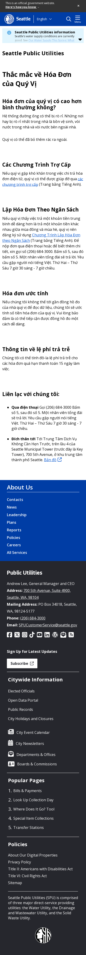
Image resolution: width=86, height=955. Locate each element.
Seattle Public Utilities (33, 53)
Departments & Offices (36, 754)
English (42, 19)
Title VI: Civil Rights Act (27, 875)
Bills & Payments (27, 790)
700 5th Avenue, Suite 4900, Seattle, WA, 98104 (39, 594)
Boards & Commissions (37, 764)
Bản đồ (53, 459)
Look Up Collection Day (33, 799)
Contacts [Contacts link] (15, 499)
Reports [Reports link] (14, 529)
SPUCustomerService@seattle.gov (48, 625)
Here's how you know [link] (22, 7)
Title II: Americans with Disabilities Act (40, 868)
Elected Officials (21, 691)
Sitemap (15, 882)
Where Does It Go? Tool (33, 809)
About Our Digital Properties (33, 855)
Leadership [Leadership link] (17, 514)
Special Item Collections (33, 818)
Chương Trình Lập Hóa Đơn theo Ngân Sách (41, 237)
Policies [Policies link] (13, 537)
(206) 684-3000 (32, 618)
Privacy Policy (19, 862)
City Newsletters (30, 743)
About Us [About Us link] (20, 487)
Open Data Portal (23, 700)
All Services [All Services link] (17, 552)
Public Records (20, 709)
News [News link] (12, 507)
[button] (78, 6)
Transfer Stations (28, 827)
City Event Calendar (33, 732)
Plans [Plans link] (11, 522)
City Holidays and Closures (30, 718)
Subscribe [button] (22, 663)
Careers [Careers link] (14, 544)
